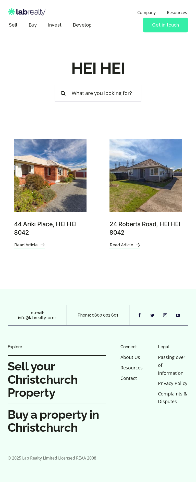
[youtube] (178, 315)
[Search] (63, 93)
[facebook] (139, 315)
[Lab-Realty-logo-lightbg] (29, 11)
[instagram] (165, 315)
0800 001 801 (105, 315)
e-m (35, 312)
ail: (41, 312)
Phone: (85, 315)
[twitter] (152, 315)
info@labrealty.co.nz (37, 317)
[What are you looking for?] (98, 93)
